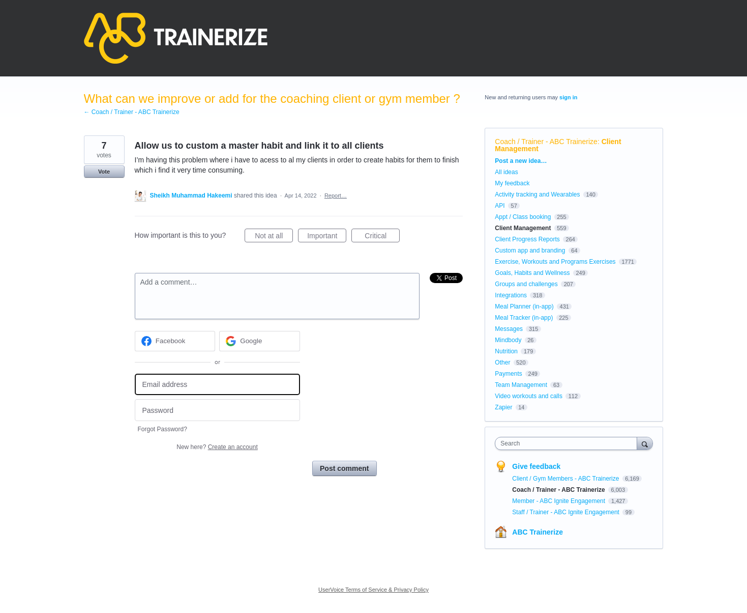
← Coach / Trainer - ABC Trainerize (132, 112)
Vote (104, 172)
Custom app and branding (530, 250)
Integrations (511, 295)
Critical (382, 237)
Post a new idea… (521, 160)
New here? (216, 447)
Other (502, 362)
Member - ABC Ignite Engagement (559, 501)
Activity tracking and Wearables (537, 194)
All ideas (506, 172)
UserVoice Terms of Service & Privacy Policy (373, 590)
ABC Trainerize (537, 532)
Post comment (344, 468)
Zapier (503, 407)
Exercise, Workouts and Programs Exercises (555, 261)
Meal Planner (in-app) (524, 306)
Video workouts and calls (528, 396)
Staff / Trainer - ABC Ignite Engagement (566, 512)
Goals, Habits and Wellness (532, 272)
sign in (568, 97)
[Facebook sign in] (175, 341)
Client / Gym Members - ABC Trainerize (566, 478)
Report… (335, 195)
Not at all (274, 237)
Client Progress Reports (527, 239)
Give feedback (536, 466)
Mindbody (508, 340)
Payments (508, 373)
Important (326, 237)
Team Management (521, 384)
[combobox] (568, 443)
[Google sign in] (259, 341)
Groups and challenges (526, 284)
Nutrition (506, 351)
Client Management (523, 228)
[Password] (217, 410)
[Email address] (217, 385)
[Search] (645, 443)
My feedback (512, 183)
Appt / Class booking (523, 216)
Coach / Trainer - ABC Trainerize (546, 141)
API (499, 205)
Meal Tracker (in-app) (524, 317)
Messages (509, 328)
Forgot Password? (162, 429)
